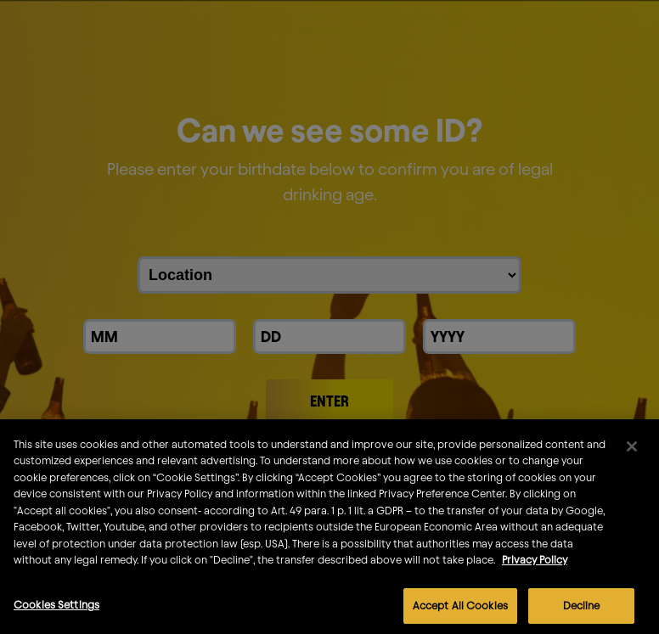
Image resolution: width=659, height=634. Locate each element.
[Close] (632, 459)
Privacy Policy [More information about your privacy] (534, 572)
